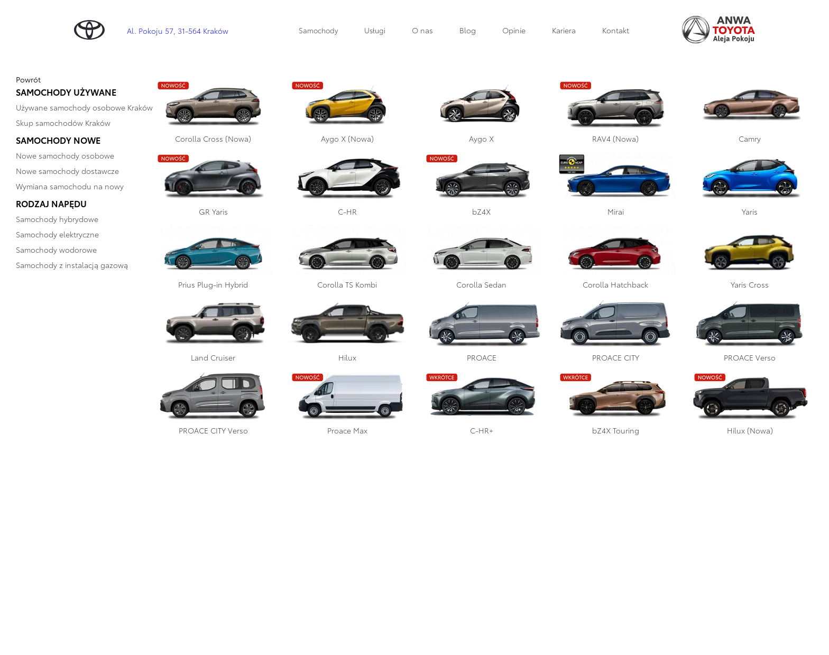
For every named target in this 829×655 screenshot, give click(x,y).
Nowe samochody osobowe (65, 155)
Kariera (564, 30)
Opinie (514, 30)
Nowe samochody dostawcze (67, 170)
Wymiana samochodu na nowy (70, 186)
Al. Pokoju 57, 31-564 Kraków (177, 30)
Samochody (318, 30)
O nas (422, 30)
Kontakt (615, 30)
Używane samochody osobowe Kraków (84, 107)
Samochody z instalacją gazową (72, 265)
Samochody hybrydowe (57, 219)
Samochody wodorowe (56, 249)
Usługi (374, 30)
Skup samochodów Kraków (63, 122)
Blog (467, 30)
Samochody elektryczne (57, 234)
